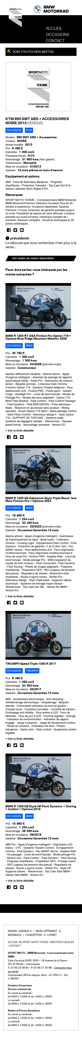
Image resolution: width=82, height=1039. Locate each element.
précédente (17, 238)
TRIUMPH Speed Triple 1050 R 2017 (30, 663)
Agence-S (25, 931)
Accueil (54, 29)
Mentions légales (62, 942)
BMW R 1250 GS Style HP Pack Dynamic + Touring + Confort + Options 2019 (40, 808)
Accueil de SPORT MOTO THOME (28, 942)
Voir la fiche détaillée (21, 430)
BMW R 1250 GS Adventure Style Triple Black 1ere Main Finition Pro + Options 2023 (41, 500)
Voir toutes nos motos (33, 52)
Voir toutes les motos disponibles (33, 258)
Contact (55, 41)
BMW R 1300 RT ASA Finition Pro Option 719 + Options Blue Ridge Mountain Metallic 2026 (38, 337)
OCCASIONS (57, 35)
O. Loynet (50, 935)
